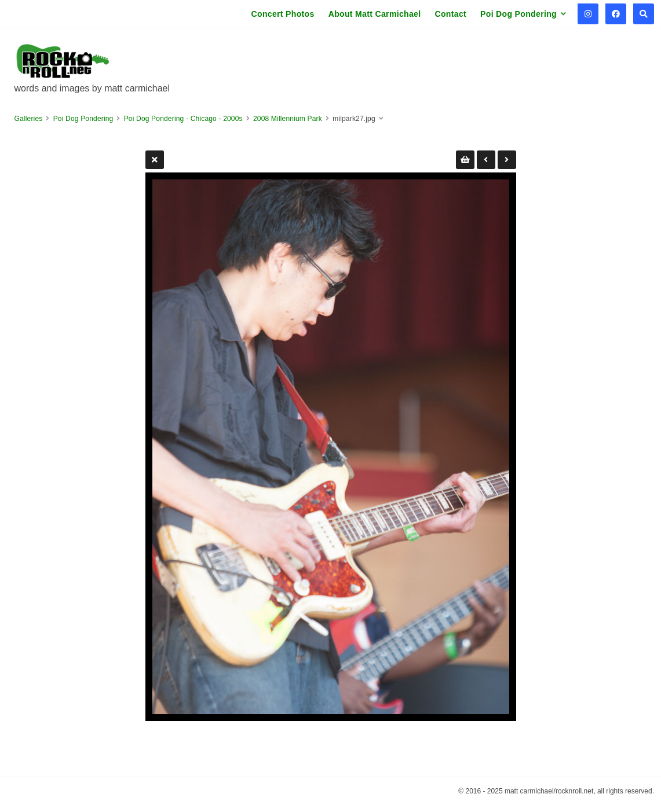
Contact (450, 14)
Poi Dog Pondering (518, 14)
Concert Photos (283, 14)
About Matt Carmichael (374, 14)
